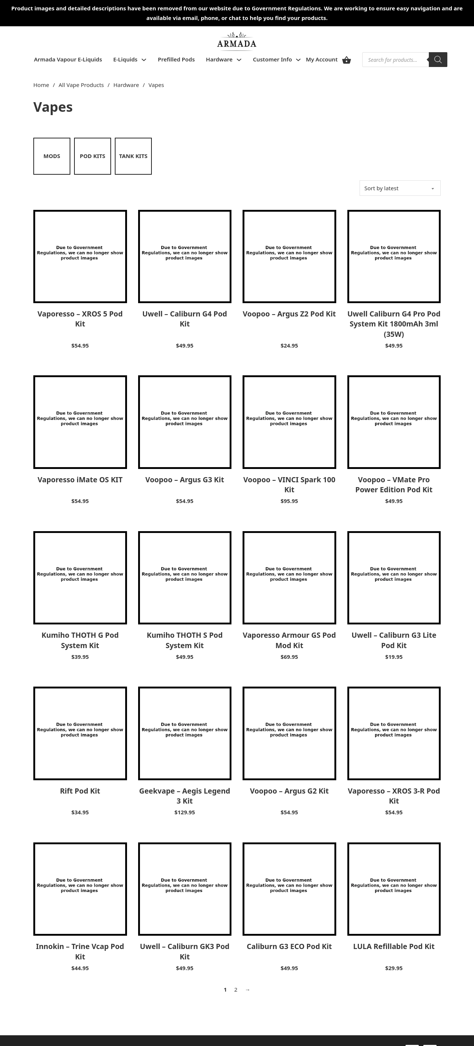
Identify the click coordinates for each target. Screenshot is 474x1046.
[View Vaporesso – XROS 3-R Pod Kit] (394, 733)
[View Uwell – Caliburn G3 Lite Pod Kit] (394, 577)
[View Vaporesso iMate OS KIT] (80, 421)
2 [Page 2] (236, 989)
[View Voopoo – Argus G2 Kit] (289, 733)
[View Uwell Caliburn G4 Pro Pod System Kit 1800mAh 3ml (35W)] (394, 255)
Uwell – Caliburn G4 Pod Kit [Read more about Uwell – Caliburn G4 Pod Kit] (184, 319)
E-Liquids (125, 59)
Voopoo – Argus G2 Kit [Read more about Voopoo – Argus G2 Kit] (289, 791)
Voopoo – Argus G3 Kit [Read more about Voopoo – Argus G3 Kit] (184, 480)
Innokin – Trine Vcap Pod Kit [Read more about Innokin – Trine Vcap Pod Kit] (80, 951)
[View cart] (346, 60)
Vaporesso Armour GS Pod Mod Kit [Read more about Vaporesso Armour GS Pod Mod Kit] (289, 640)
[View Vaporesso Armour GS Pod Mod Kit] (289, 577)
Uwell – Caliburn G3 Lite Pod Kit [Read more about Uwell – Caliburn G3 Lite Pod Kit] (393, 640)
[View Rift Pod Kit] (80, 733)
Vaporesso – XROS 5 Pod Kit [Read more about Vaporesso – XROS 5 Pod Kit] (80, 319)
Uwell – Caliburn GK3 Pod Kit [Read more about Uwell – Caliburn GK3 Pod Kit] (185, 951)
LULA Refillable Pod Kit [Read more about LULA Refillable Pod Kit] (394, 946)
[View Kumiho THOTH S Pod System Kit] (185, 577)
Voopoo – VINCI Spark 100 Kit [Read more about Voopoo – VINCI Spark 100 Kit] (289, 484)
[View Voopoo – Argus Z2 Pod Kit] (289, 255)
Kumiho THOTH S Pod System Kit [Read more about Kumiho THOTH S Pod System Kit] (185, 640)
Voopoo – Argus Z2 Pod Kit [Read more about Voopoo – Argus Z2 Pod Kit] (289, 314)
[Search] (438, 59)
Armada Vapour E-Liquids (68, 59)
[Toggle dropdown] (144, 60)
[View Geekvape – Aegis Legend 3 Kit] (185, 733)
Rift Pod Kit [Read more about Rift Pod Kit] (80, 791)
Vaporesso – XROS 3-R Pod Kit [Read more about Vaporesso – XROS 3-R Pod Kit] (394, 796)
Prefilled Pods (176, 59)
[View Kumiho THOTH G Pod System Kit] (80, 577)
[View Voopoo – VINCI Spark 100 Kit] (289, 421)
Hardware (219, 59)
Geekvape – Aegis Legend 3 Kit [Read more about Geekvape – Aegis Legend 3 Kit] (184, 796)
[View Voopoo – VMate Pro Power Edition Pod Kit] (394, 421)
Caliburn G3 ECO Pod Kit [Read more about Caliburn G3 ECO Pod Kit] (289, 946)
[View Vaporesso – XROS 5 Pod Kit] (80, 255)
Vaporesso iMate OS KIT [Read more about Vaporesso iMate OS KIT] (80, 480)
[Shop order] (400, 188)
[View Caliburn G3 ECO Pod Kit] (289, 888)
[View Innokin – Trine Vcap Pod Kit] (80, 888)
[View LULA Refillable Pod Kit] (394, 888)
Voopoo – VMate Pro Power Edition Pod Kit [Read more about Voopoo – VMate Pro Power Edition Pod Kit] (394, 484)
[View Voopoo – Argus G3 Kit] (185, 421)
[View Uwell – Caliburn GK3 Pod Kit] (185, 888)
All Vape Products (81, 84)
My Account (322, 59)
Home (41, 84)
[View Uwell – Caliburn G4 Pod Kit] (185, 255)
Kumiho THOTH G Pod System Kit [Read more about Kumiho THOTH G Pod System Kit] (79, 640)
